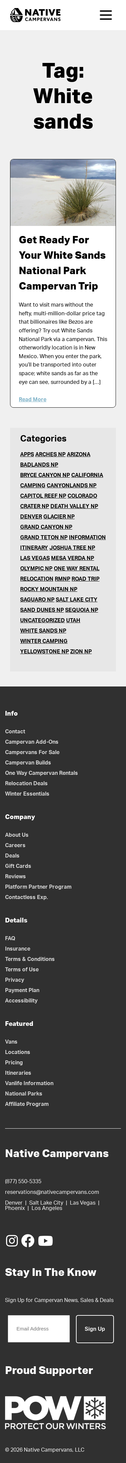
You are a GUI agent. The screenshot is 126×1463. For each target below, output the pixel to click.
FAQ (10, 938)
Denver (31, 516)
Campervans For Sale (32, 752)
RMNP (62, 579)
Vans (11, 1042)
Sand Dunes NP (42, 610)
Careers (15, 845)
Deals (12, 856)
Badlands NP (39, 465)
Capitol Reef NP (43, 496)
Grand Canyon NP (46, 527)
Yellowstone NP (44, 651)
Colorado (82, 496)
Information (87, 537)
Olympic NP (36, 568)
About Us (17, 835)
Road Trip (85, 579)
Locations (17, 1052)
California (87, 475)
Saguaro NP (37, 599)
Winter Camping (44, 641)
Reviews (15, 876)
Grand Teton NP (44, 537)
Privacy (14, 980)
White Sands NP (43, 631)
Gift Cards (18, 866)
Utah (73, 620)
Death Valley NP (74, 506)
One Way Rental (76, 568)
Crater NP (34, 506)
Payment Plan (22, 990)
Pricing (14, 1062)
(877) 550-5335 (23, 1181)
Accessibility (21, 1000)
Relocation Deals (26, 783)
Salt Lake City (76, 599)
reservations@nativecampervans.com (52, 1192)
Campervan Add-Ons (31, 742)
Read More (32, 399)
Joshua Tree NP (72, 548)
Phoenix (15, 1208)
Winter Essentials (27, 794)
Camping (32, 485)
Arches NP (50, 454)
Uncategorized (42, 620)
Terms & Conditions (30, 959)
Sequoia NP (81, 610)
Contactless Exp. (26, 897)
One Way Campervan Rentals (41, 773)
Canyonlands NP (71, 485)
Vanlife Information (29, 1083)
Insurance (17, 949)
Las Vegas (35, 558)
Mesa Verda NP (72, 558)
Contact (15, 731)
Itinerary (34, 548)
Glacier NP (59, 516)
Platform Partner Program (38, 887)
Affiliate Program (27, 1104)
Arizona (78, 454)
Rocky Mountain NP (48, 589)
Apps (27, 454)
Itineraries (18, 1073)
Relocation (36, 579)
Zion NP (81, 651)
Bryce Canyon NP (45, 475)
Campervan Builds (28, 762)
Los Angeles (47, 1208)
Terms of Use (22, 969)
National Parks (23, 1093)
